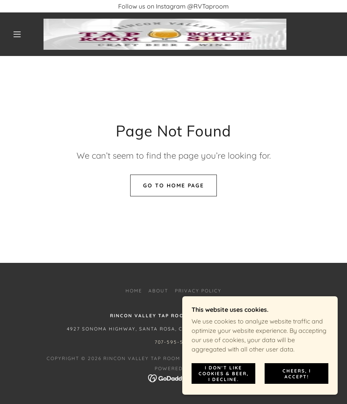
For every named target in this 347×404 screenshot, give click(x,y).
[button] (17, 34)
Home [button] (134, 291)
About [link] (158, 291)
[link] (165, 34)
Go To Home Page (173, 185)
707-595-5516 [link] (173, 342)
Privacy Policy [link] (198, 291)
